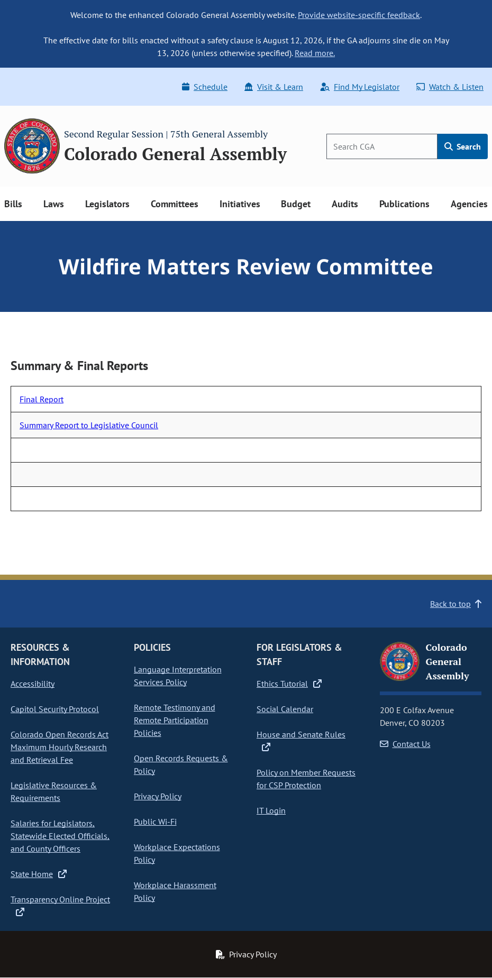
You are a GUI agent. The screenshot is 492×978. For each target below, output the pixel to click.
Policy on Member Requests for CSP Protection (306, 778)
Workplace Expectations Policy (177, 853)
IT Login (271, 810)
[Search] (382, 146)
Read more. (315, 53)
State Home (39, 874)
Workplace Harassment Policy (175, 891)
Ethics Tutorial (289, 683)
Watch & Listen (450, 86)
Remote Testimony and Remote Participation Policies (174, 720)
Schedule (204, 86)
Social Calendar (285, 709)
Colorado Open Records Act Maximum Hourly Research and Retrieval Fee (59, 747)
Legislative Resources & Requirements (54, 791)
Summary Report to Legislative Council (89, 425)
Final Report (41, 399)
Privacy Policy (157, 796)
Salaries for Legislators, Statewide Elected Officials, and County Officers (60, 836)
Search (462, 146)
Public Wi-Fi (155, 821)
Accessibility (32, 683)
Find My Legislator (359, 86)
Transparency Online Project (60, 905)
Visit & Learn (273, 86)
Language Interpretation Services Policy (178, 675)
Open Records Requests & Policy (181, 764)
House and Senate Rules (301, 740)
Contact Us (405, 743)
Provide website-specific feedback (359, 15)
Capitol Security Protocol (55, 709)
